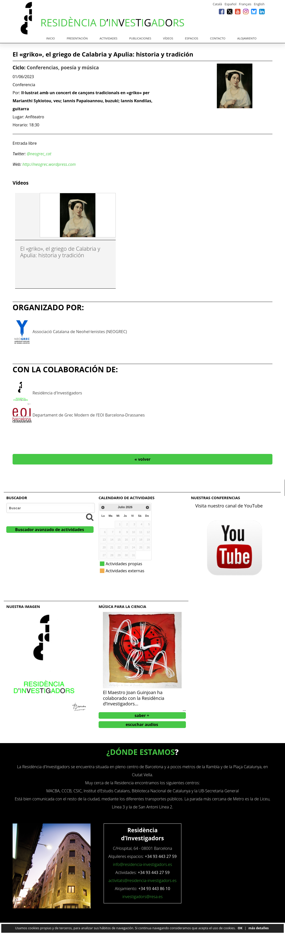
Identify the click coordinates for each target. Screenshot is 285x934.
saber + (142, 715)
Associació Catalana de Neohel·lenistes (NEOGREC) (79, 331)
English (259, 4)
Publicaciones (140, 38)
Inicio (50, 38)
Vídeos (168, 38)
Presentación (77, 38)
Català (217, 4)
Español (230, 4)
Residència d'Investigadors (57, 393)
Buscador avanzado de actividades (49, 529)
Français (245, 4)
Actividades (108, 38)
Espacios (191, 38)
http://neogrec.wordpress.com (49, 164)
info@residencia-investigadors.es (142, 864)
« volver (143, 459)
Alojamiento (247, 38)
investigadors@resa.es (142, 896)
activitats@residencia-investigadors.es (142, 880)
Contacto (217, 38)
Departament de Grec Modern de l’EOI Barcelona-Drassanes (88, 415)
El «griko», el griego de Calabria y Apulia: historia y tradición (60, 252)
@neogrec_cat (39, 154)
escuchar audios (142, 724)
